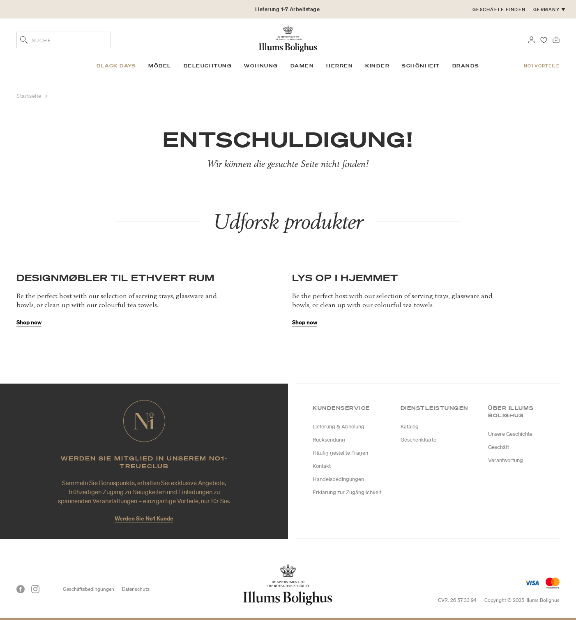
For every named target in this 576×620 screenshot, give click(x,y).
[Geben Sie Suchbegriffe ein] (24, 40)
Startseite (29, 96)
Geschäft (498, 447)
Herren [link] (339, 65)
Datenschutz (136, 588)
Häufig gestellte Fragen (340, 452)
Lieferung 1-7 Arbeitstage (287, 9)
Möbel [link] (159, 65)
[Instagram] (35, 589)
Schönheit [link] (421, 65)
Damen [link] (302, 65)
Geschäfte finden (499, 9)
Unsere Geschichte (510, 433)
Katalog (410, 426)
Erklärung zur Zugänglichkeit (347, 492)
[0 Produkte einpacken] (556, 39)
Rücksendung (329, 439)
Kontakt (322, 466)
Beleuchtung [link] (208, 65)
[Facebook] (20, 589)
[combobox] (63, 40)
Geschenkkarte (418, 439)
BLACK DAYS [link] (116, 65)
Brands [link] (465, 65)
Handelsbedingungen (338, 479)
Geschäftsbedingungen (88, 588)
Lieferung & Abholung (338, 426)
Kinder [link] (377, 65)
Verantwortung (505, 460)
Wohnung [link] (261, 65)
